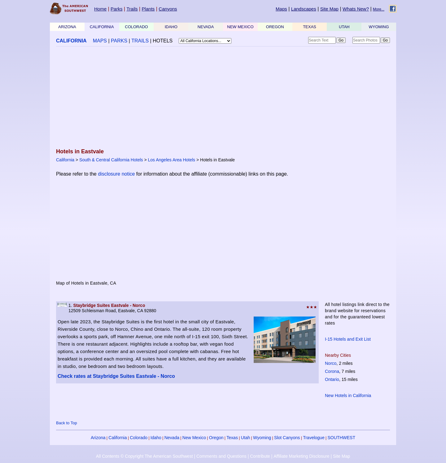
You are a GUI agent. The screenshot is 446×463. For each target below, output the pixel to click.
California (65, 159)
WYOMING (379, 26)
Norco (330, 363)
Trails (132, 8)
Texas (232, 437)
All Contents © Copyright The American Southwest (144, 456)
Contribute (260, 456)
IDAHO (171, 26)
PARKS (119, 40)
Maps (281, 8)
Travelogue (314, 437)
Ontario (332, 379)
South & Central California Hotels (111, 159)
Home (100, 8)
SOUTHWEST (341, 437)
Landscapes (303, 8)
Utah (245, 437)
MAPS (100, 40)
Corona (332, 371)
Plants (148, 8)
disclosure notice (116, 174)
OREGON (275, 26)
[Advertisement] (223, 98)
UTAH (344, 26)
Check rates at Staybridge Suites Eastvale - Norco (116, 376)
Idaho (156, 437)
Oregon (216, 437)
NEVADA (206, 26)
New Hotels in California (348, 395)
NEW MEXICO (240, 26)
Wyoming (262, 437)
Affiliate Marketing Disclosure (301, 456)
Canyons (168, 8)
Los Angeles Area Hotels (171, 159)
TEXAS (309, 26)
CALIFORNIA (102, 26)
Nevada (171, 437)
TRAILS (140, 40)
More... (378, 9)
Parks (116, 8)
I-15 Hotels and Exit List (348, 339)
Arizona (98, 437)
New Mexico (194, 437)
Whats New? (356, 8)
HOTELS (163, 40)
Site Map (329, 8)
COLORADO (136, 26)
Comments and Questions (221, 456)
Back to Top (66, 423)
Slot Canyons (287, 437)
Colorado (138, 437)
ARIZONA (67, 26)
